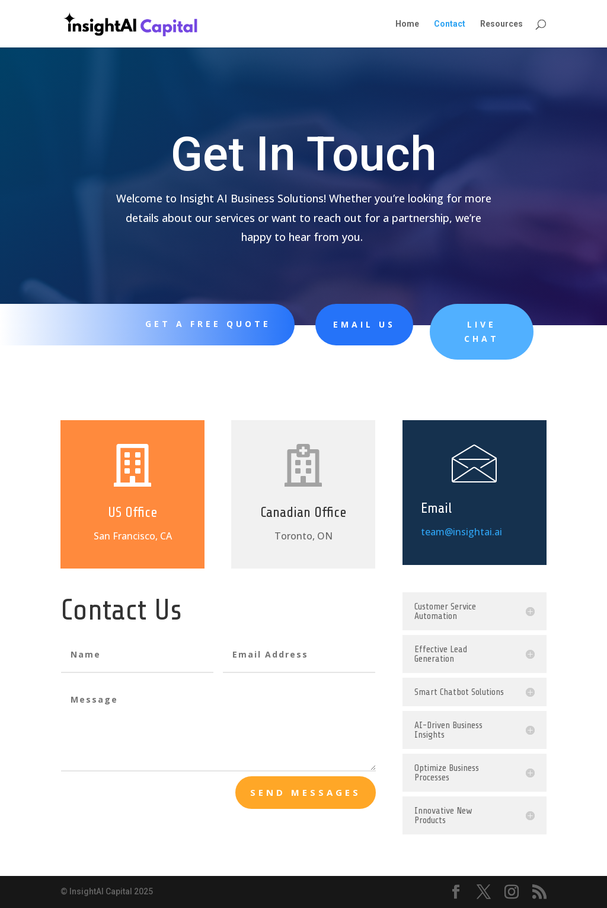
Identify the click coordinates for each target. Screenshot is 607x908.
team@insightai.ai (461, 531)
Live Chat (451, 331)
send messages (305, 792)
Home (407, 24)
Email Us (343, 324)
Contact (449, 24)
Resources (501, 24)
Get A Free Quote (201, 323)
